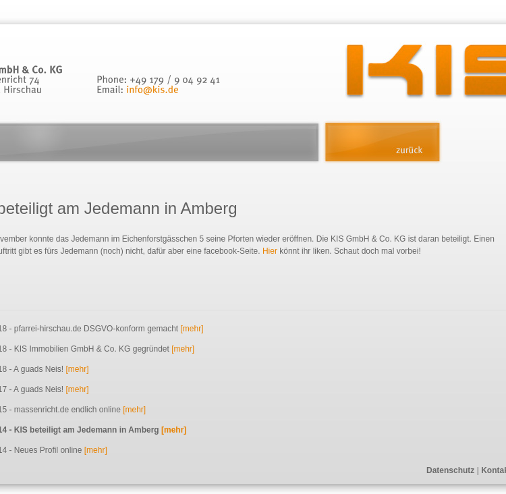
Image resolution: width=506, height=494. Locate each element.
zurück (382, 142)
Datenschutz (450, 470)
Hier (269, 251)
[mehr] (191, 328)
